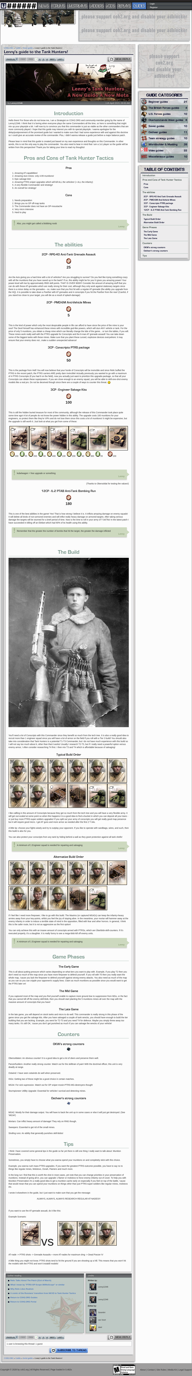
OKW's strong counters (154, 247)
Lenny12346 (16, 103)
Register (154, 7)
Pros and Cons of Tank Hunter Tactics (162, 180)
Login (152, 4)
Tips (144, 256)
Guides (18, 48)
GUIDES (139, 5)
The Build (147, 215)
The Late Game (150, 238)
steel (96, 1327)
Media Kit (172, 1369)
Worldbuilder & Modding (168, 144)
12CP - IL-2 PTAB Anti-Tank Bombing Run (162, 210)
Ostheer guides (168, 132)
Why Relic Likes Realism (21, 1289)
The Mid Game (150, 235)
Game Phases (149, 227)
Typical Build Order (152, 219)
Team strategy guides (168, 138)
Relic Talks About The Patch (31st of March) (30, 1280)
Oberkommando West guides (168, 120)
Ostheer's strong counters (156, 251)
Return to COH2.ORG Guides (23, 1297)
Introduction (148, 175)
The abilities (148, 192)
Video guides (168, 150)
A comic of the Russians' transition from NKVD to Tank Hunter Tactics (43, 1293)
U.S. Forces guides (168, 114)
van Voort (98, 1320)
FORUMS (58, 5)
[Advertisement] (98, 25)
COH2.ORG (9, 48)
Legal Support (185, 1369)
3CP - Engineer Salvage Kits (156, 207)
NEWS (44, 5)
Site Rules (161, 1369)
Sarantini (97, 1312)
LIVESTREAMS (77, 5)
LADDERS (97, 5)
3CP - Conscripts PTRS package (158, 203)
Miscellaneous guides (168, 156)
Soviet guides (28, 48)
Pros (146, 184)
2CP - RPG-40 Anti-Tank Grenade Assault (162, 197)
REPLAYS (124, 5)
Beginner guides (168, 102)
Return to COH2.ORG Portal (23, 1302)
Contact (151, 1369)
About (143, 1369)
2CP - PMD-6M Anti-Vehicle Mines (159, 200)
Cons (146, 187)
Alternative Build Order (154, 222)
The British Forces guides (168, 108)
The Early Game (151, 232)
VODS (110, 5)
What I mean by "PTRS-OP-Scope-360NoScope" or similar (37, 1285)
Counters (147, 243)
